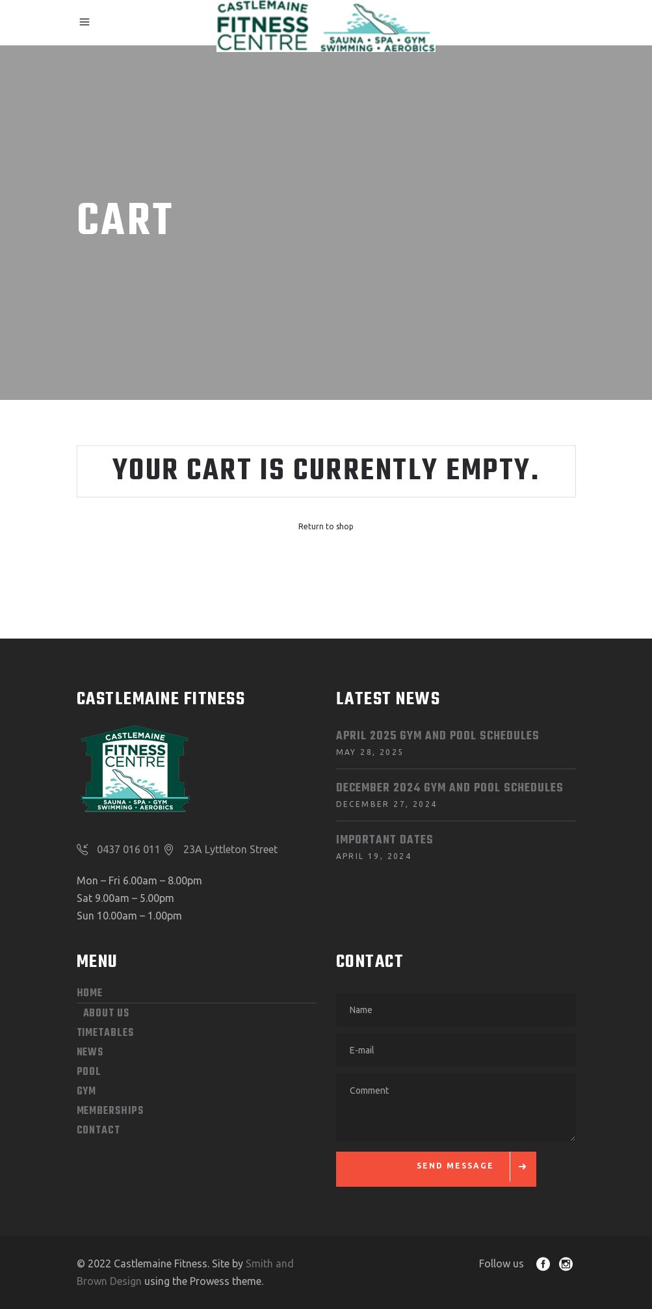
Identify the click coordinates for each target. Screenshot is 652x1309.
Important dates (385, 840)
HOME (90, 993)
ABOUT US (106, 1013)
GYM (87, 1091)
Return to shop (326, 526)
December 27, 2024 (386, 804)
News (90, 1052)
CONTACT (98, 1130)
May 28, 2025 (370, 752)
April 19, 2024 (374, 856)
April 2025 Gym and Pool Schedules (438, 736)
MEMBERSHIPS (110, 1111)
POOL (89, 1072)
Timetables (105, 1033)
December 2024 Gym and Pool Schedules (450, 788)
